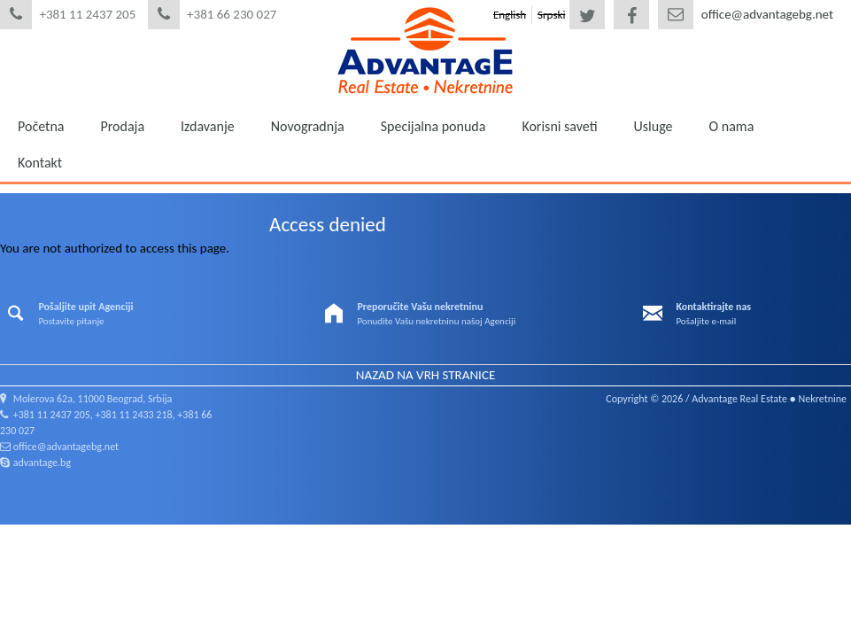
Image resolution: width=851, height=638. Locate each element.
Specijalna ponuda (433, 126)
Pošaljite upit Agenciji (85, 306)
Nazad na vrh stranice (425, 375)
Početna (41, 126)
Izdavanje (208, 126)
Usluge (653, 126)
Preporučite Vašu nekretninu (420, 306)
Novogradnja (307, 126)
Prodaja (122, 126)
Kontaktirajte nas (713, 306)
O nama (731, 126)
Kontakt (40, 162)
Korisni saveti (559, 126)
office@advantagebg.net (767, 14)
